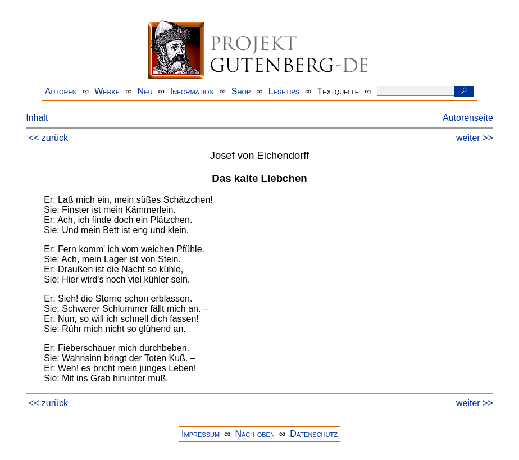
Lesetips (283, 91)
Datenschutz (314, 434)
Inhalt (37, 117)
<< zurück (48, 138)
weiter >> (474, 138)
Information (192, 91)
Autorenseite (468, 117)
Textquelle (338, 91)
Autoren (61, 91)
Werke (107, 91)
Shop (241, 91)
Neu (145, 91)
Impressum (200, 434)
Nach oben (254, 434)
